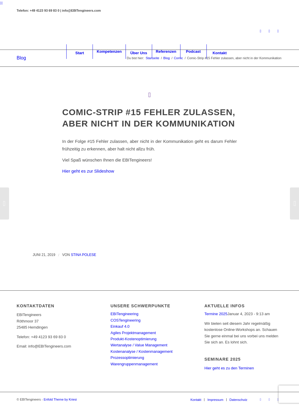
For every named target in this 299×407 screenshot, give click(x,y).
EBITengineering (124, 314)
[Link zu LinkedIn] (260, 31)
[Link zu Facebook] (269, 31)
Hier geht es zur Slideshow (88, 171)
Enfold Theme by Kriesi (60, 399)
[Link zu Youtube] (278, 31)
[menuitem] (79, 51)
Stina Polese (83, 255)
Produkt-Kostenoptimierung (134, 339)
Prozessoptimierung (127, 357)
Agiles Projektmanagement (133, 333)
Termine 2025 (215, 314)
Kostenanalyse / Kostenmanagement (142, 351)
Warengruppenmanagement (134, 364)
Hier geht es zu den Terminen (229, 368)
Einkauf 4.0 (120, 326)
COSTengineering (126, 320)
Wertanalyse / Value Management (139, 345)
